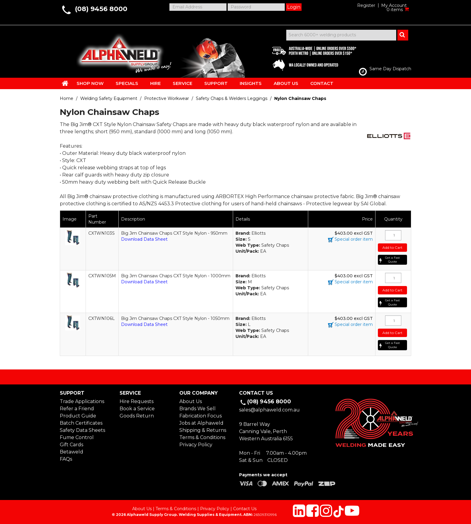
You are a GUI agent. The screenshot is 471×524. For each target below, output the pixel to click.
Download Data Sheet (144, 239)
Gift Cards (71, 444)
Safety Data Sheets (82, 430)
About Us (190, 401)
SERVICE (182, 83)
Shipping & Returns (202, 430)
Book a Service (137, 408)
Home (66, 98)
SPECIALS (127, 83)
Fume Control (77, 437)
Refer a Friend (77, 408)
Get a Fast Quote (392, 260)
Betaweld (71, 452)
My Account (394, 5)
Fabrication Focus (200, 416)
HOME (65, 83)
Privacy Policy (195, 444)
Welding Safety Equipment (108, 98)
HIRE (155, 83)
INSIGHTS (251, 83)
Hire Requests (136, 401)
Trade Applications (82, 401)
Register (366, 5)
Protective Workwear (166, 98)
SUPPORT (216, 83)
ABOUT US (286, 83)
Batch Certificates (81, 423)
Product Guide (78, 416)
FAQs (66, 459)
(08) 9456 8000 (101, 9)
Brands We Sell (197, 408)
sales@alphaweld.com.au (269, 410)
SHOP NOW (90, 83)
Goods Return (137, 416)
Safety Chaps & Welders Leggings (231, 98)
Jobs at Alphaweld (201, 423)
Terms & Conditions (202, 437)
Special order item (354, 239)
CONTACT (321, 83)
